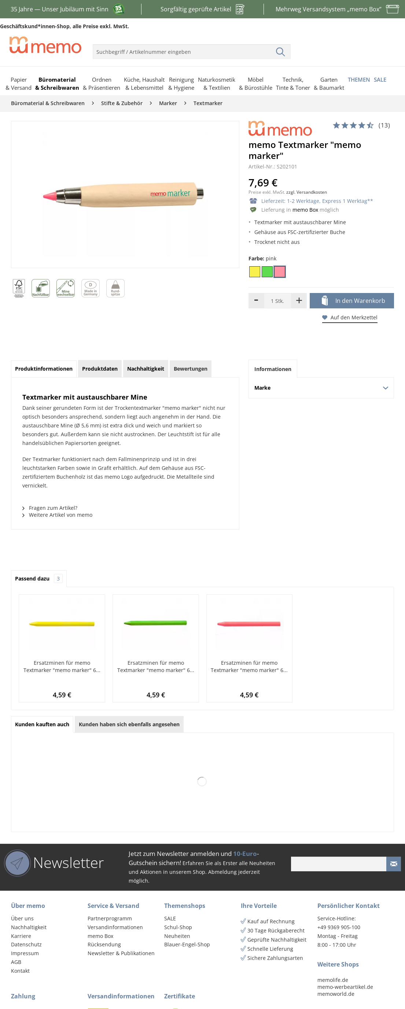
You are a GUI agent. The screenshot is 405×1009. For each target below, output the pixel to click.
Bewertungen (190, 368)
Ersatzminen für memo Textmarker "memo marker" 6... (61, 666)
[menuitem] (191, 48)
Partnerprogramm (110, 918)
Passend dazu (39, 578)
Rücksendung (104, 944)
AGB (16, 961)
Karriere (21, 935)
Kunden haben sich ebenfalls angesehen (129, 724)
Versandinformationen (115, 927)
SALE (170, 918)
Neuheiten (177, 935)
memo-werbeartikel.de (345, 986)
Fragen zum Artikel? (49, 507)
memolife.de (332, 979)
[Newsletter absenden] (393, 864)
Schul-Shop (178, 927)
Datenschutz (26, 944)
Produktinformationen (44, 368)
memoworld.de (335, 993)
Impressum (25, 953)
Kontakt (20, 970)
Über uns (22, 918)
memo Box (305, 209)
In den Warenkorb (353, 301)
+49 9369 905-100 (338, 927)
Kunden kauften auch (42, 724)
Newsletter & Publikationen (121, 953)
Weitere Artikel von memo (57, 514)
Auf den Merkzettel (350, 317)
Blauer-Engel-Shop (187, 944)
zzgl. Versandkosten (306, 192)
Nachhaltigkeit (29, 927)
